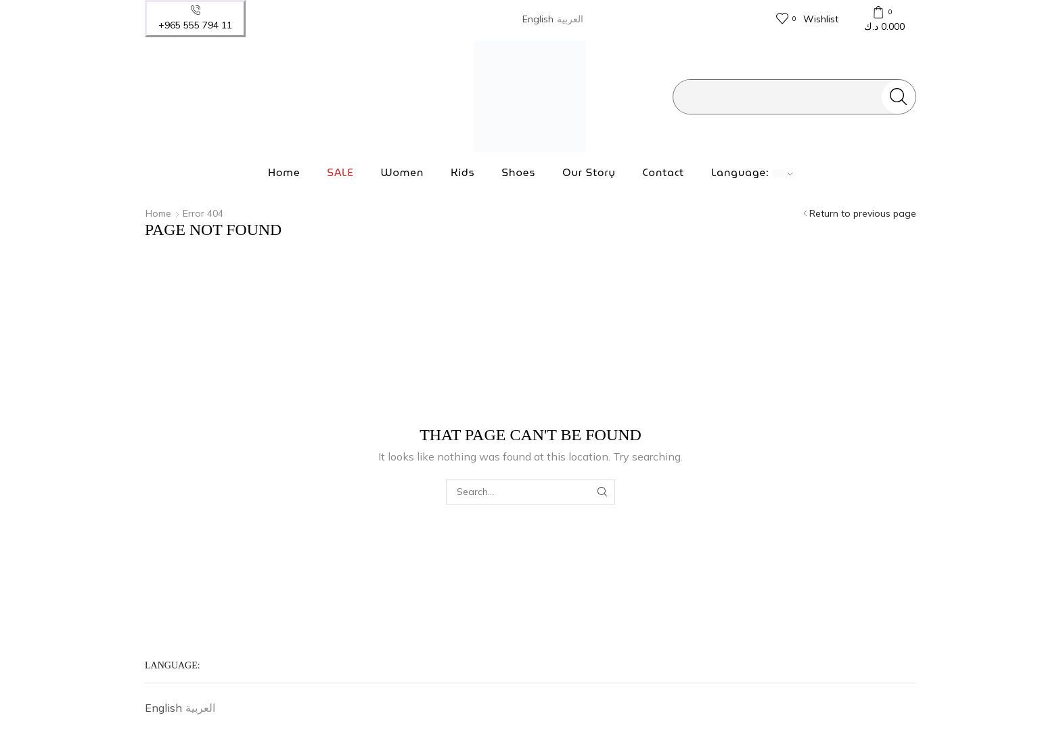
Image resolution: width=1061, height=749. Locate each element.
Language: (752, 173)
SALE (340, 173)
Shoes (519, 173)
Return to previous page (862, 213)
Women (402, 173)
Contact (663, 173)
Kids (462, 173)
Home (284, 173)
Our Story (589, 173)
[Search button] (899, 97)
